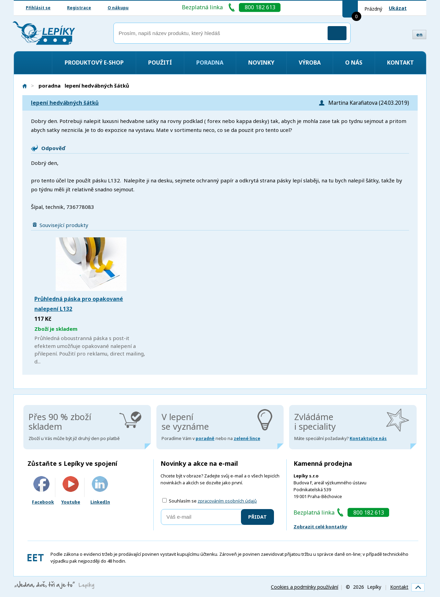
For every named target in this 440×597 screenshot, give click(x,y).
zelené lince (247, 438)
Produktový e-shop (94, 62)
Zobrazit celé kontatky (320, 526)
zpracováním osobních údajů (227, 501)
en (419, 34)
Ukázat (398, 8)
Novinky (261, 62)
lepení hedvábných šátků (65, 102)
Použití (160, 62)
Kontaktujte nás (368, 438)
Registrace (79, 8)
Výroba (310, 62)
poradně (205, 438)
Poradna (209, 62)
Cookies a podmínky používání (304, 587)
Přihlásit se (38, 8)
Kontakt (400, 62)
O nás (353, 62)
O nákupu (118, 8)
